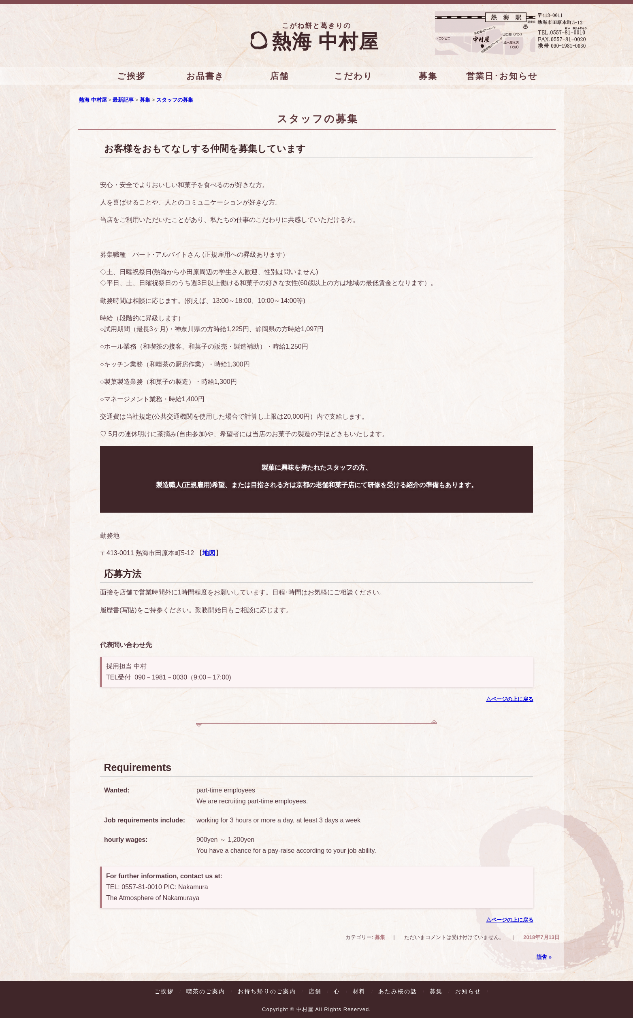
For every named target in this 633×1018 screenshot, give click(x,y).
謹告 (544, 956)
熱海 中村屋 (316, 41)
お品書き (205, 76)
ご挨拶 (131, 76)
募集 (427, 76)
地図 (208, 552)
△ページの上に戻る (509, 699)
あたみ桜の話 (397, 990)
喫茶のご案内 (205, 990)
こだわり (354, 76)
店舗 (279, 76)
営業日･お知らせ (502, 76)
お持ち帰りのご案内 (267, 990)
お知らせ (468, 990)
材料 (359, 990)
